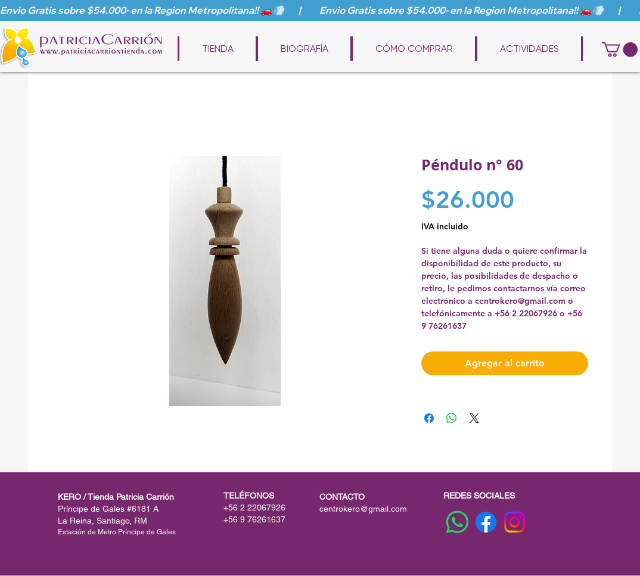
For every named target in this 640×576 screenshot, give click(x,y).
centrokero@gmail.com (363, 508)
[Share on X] (474, 418)
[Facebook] (486, 522)
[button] (620, 49)
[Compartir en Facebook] (429, 418)
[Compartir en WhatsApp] (452, 418)
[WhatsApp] (457, 522)
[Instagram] (515, 522)
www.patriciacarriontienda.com (328, 31)
